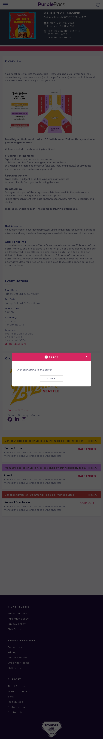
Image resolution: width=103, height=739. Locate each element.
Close (51, 378)
